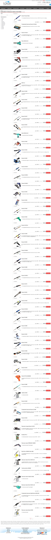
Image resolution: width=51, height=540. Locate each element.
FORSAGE (3, 22)
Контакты (33, 0)
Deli (2, 20)
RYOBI (3, 28)
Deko (2, 19)
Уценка (44, 0)
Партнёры (8, 531)
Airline (2, 18)
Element (3, 21)
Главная (1, 10)
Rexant (3, 27)
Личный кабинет (48, 0)
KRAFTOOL (3, 23)
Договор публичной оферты (25, 532)
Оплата (41, 0)
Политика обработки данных (25, 533)
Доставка (37, 0)
